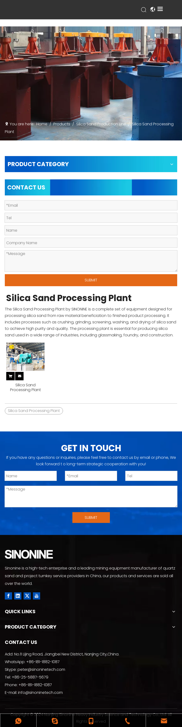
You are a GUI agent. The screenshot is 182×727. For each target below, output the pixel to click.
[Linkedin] (17, 596)
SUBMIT (91, 280)
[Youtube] (36, 596)
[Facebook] (8, 596)
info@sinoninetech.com (40, 692)
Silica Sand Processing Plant (25, 387)
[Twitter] (27, 596)
